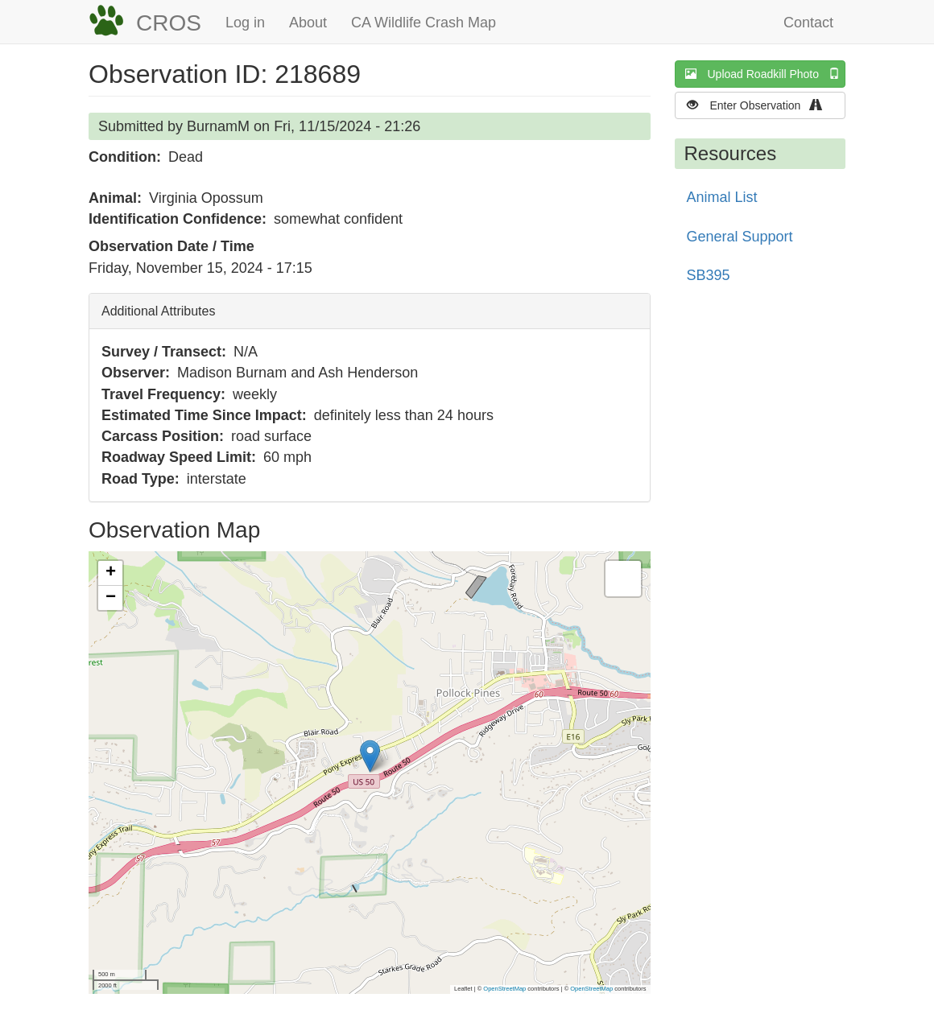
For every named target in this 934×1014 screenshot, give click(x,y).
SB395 (708, 275)
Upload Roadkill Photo (765, 73)
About (308, 22)
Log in (245, 22)
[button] (370, 756)
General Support (740, 237)
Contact (808, 22)
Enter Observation (760, 105)
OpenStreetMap (504, 988)
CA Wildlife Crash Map (423, 22)
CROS (168, 22)
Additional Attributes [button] (158, 311)
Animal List (722, 197)
